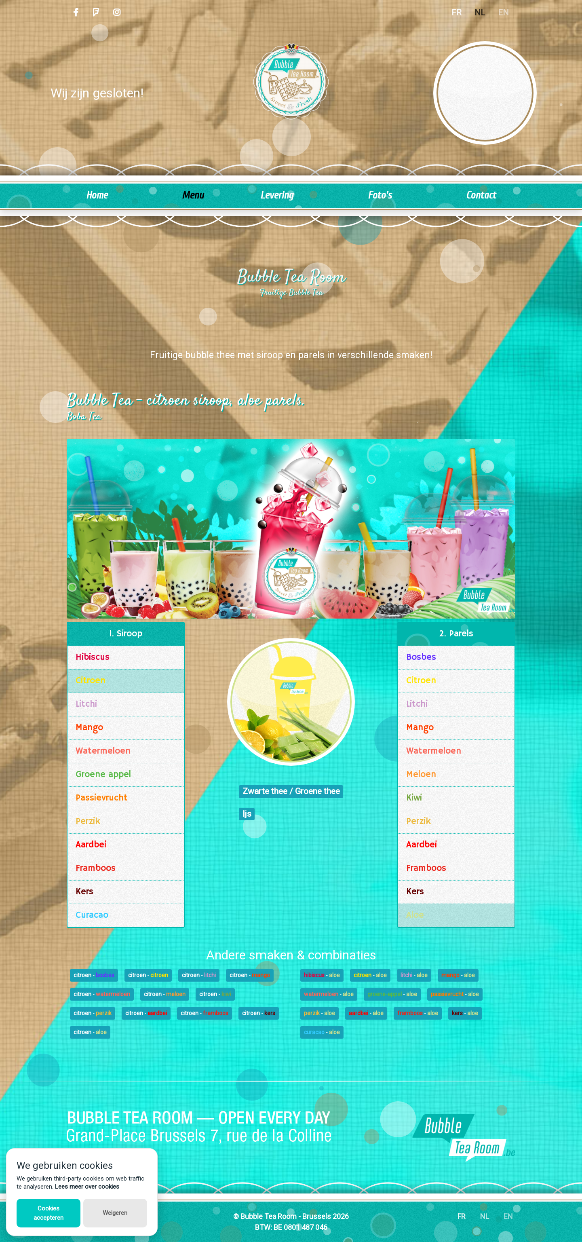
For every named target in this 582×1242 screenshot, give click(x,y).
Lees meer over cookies (87, 1186)
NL (479, 12)
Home (97, 195)
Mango (89, 727)
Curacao (92, 915)
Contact (481, 195)
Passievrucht (102, 798)
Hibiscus (93, 657)
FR (456, 12)
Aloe (415, 915)
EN (503, 12)
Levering (276, 195)
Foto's (380, 195)
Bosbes (421, 657)
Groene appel (103, 774)
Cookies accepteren (48, 1213)
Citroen (90, 680)
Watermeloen (103, 751)
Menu (193, 195)
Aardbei (91, 845)
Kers (84, 892)
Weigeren (115, 1213)
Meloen (421, 774)
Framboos (96, 868)
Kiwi (414, 798)
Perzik (88, 821)
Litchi (86, 704)
